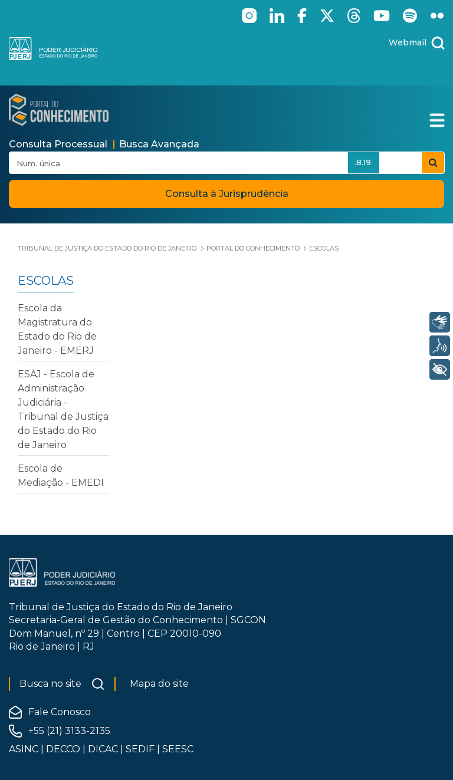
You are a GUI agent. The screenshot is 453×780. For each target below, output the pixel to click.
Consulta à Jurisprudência (226, 193)
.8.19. (363, 162)
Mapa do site (159, 683)
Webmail (407, 42)
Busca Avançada (159, 144)
